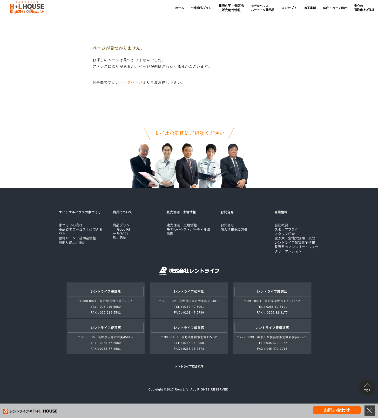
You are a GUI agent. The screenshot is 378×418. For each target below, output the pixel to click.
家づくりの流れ (70, 225)
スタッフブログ (286, 229)
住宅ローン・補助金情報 (77, 238)
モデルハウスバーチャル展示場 (262, 8)
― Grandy (120, 233)
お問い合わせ (337, 410)
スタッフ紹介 (285, 234)
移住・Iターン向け (335, 8)
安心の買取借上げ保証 (364, 8)
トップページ (131, 82)
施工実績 (119, 237)
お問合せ (227, 225)
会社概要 (281, 225)
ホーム (179, 8)
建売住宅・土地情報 (182, 225)
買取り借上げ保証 (72, 242)
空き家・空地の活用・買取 (295, 238)
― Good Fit (121, 229)
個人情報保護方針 (234, 229)
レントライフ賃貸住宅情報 (295, 242)
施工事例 (310, 8)
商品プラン (121, 225)
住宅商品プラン (201, 8)
